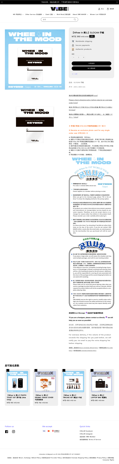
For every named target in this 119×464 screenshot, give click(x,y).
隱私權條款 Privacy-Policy (98, 458)
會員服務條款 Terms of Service (90, 440)
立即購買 (91, 63)
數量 (73, 54)
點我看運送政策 (93, 2)
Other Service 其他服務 (33, 14)
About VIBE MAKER (79, 14)
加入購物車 (91, 68)
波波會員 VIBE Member (88, 437)
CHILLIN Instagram (86, 434)
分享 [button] (74, 74)
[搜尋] (75, 19)
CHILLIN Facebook (86, 431)
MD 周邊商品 (17, 14)
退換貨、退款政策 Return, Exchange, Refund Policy (83, 348)
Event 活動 (49, 14)
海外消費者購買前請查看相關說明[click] (83, 96)
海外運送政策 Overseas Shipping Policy (85, 350)
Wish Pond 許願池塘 (63, 14)
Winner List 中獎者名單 (98, 14)
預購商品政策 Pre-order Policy (52, 458)
